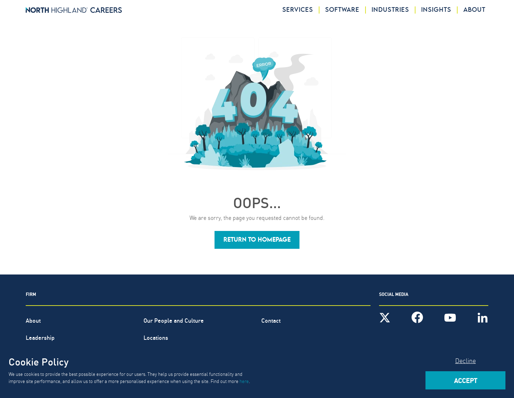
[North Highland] (74, 10)
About (474, 10)
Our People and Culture (173, 320)
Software (342, 10)
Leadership (40, 337)
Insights (436, 10)
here (244, 381)
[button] (257, 240)
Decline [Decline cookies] (465, 360)
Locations (155, 337)
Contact (271, 320)
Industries (390, 10)
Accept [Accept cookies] (465, 380)
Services (297, 10)
